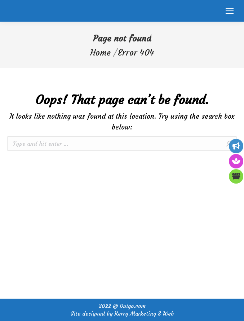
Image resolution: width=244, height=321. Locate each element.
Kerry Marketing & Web (144, 313)
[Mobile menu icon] (229, 11)
